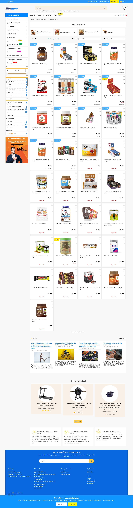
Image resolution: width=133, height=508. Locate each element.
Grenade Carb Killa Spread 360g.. (39, 63)
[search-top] (105, 8)
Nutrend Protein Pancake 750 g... (39, 95)
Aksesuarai (11, 37)
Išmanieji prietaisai (14, 41)
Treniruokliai (11, 26)
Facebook (124, 15)
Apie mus (36, 483)
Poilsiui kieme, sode (14, 44)
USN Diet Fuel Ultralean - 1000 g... (64, 223)
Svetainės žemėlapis (65, 474)
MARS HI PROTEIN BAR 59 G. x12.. (40, 287)
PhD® (9, 79)
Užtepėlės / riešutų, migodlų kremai (16, 109)
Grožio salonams (14, 52)
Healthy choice (11, 89)
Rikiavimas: (75, 38)
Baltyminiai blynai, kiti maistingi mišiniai (15, 103)
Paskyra (89, 478)
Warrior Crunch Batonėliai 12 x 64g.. (88, 63)
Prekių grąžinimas (65, 472)
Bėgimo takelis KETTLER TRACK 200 (47, 403)
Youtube (126, 15)
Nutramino (10, 95)
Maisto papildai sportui (13, 23)
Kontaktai (63, 471)
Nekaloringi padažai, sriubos (14, 106)
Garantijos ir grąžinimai (39, 477)
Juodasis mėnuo (38, 479)
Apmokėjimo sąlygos (39, 471)
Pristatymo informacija (39, 484)
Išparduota (10, 127)
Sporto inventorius (12, 19)
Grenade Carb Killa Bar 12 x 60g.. (87, 127)
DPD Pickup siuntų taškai (40, 472)
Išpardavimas (90, 472)
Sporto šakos (11, 34)
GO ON (9, 87)
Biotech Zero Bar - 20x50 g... (110, 127)
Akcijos (12, 63)
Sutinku (73, 504)
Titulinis (33, 19)
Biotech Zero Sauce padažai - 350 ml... (65, 95)
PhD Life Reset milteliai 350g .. (111, 255)
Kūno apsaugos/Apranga (14, 59)
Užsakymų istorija (91, 480)
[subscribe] (91, 461)
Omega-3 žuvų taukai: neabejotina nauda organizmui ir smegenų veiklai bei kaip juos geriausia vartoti (89, 344)
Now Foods (10, 92)
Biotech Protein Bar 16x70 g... (63, 159)
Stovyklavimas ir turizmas (14, 56)
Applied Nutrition (11, 81)
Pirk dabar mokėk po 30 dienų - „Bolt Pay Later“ (45, 481)
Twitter (122, 15)
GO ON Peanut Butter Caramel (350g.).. (113, 287)
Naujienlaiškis (90, 483)
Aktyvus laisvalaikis (12, 30)
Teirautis (10, 121)
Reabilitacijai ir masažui (14, 48)
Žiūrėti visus (122, 338)
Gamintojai (89, 471)
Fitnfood (10, 84)
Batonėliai (10, 112)
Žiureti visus (78, 421)
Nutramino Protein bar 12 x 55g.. (87, 95)
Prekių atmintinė (91, 481)
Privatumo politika (38, 486)
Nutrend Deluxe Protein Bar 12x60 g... (64, 287)
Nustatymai (61, 504)
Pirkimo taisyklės (38, 488)
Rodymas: (106, 38)
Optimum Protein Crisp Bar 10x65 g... (88, 191)
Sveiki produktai (52, 19)
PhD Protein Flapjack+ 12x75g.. (39, 223)
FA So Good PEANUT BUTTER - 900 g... (65, 255)
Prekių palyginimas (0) (53, 39)
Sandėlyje (10, 124)
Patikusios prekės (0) (103, 1)
